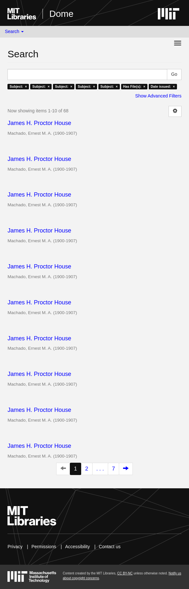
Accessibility (77, 546)
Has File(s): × (134, 86)
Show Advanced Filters (158, 95)
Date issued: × (163, 86)
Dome (61, 14)
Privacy (14, 546)
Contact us (109, 546)
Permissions (44, 546)
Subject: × (18, 86)
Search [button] (14, 31)
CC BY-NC (124, 573)
